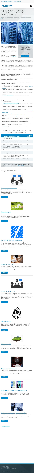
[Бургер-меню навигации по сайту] (31, 6)
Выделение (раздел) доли (8, 95)
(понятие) (14, 56)
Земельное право (6, 344)
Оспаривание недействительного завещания (14, 390)
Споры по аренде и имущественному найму (14, 413)
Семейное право (6, 321)
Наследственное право (7, 264)
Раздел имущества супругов (9, 369)
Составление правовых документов (11, 240)
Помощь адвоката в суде (8, 291)
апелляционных (20, 116)
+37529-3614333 (21, 165)
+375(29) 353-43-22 (17, 1)
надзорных (27, 116)
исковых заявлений (13, 116)
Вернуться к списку (5, 426)
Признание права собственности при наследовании (14, 113)
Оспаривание (5, 126)
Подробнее (4, 197)
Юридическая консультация (9, 188)
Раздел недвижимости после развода (11, 103)
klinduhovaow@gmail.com (7, 1)
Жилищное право (6, 212)
